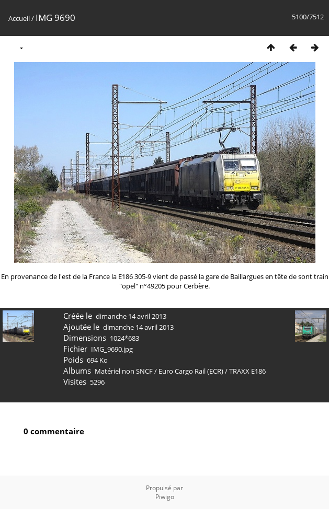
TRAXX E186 (247, 371)
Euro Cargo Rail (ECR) (190, 371)
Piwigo (164, 496)
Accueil (19, 18)
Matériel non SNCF (124, 371)
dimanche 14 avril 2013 (131, 316)
